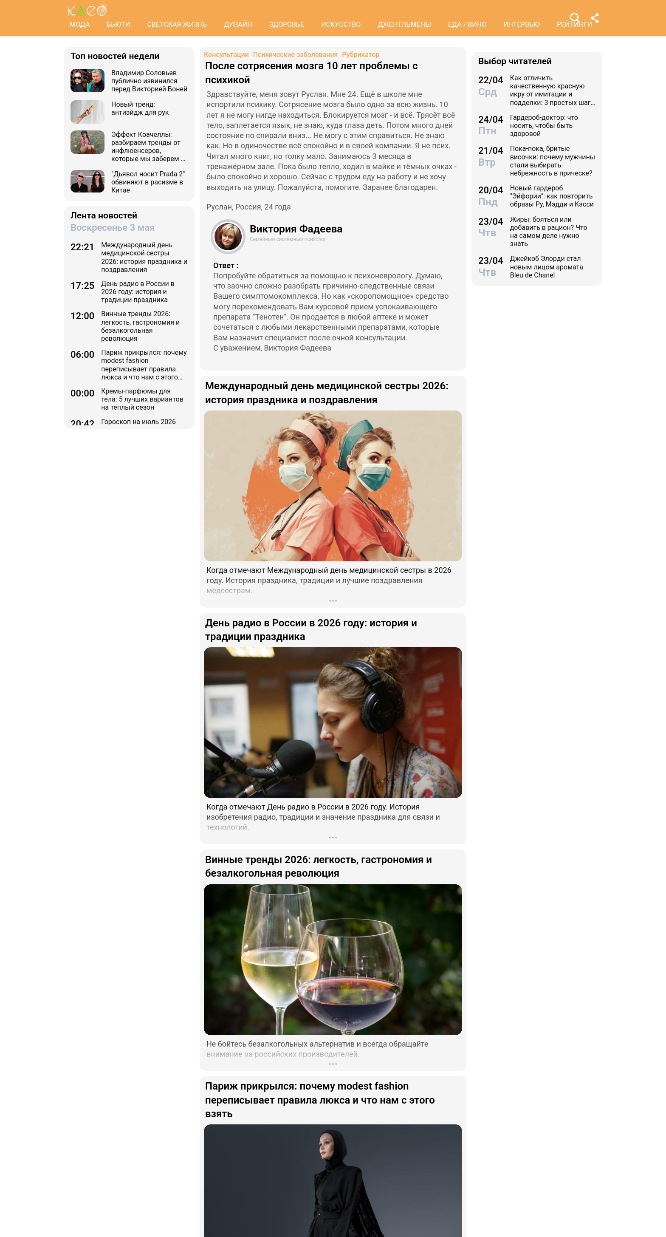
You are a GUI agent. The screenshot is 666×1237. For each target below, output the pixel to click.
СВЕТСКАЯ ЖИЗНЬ (177, 24)
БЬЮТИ (118, 24)
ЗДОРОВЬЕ (287, 24)
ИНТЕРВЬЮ (521, 24)
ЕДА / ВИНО (467, 24)
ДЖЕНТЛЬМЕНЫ (404, 24)
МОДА (80, 24)
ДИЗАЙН (238, 24)
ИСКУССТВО (341, 24)
